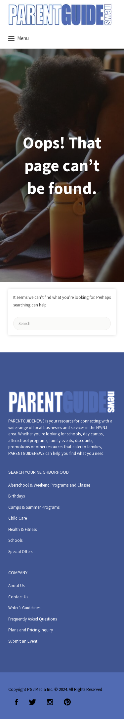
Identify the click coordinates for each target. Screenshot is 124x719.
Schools (15, 540)
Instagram (50, 702)
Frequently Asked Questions (32, 619)
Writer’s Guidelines (24, 608)
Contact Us (18, 597)
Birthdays (16, 496)
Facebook (16, 702)
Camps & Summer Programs (34, 507)
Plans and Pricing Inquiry (30, 630)
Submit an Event (22, 641)
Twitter (32, 702)
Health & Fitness (22, 529)
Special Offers (20, 551)
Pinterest (67, 702)
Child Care (17, 518)
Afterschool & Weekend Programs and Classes (49, 485)
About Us (16, 585)
